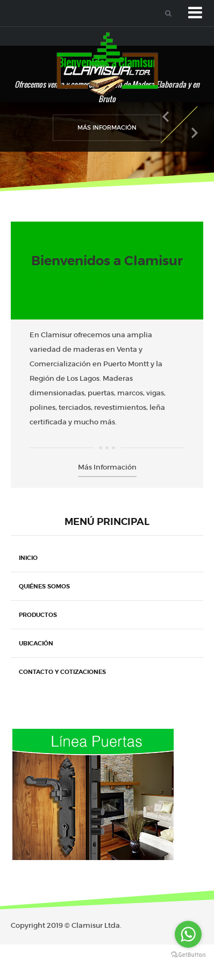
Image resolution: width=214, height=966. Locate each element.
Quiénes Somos (44, 586)
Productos (38, 615)
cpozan (58, 284)
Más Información (107, 127)
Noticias (111, 240)
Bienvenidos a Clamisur (107, 261)
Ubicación (36, 643)
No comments (107, 298)
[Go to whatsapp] (188, 934)
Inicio (28, 558)
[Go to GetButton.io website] (188, 954)
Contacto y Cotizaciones (62, 672)
